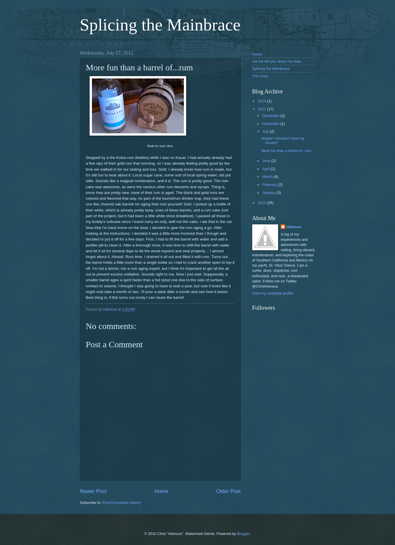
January (269, 192)
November (271, 124)
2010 (262, 203)
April (266, 169)
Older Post (228, 491)
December (271, 115)
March (267, 176)
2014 (262, 101)
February (270, 184)
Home (161, 491)
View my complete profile (272, 293)
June (266, 161)
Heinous (293, 227)
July (266, 131)
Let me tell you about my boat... (278, 61)
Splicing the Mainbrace (160, 24)
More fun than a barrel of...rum (286, 151)
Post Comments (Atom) (121, 502)
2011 (262, 109)
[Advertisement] (281, 396)
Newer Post (93, 491)
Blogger (243, 533)
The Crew (260, 76)
